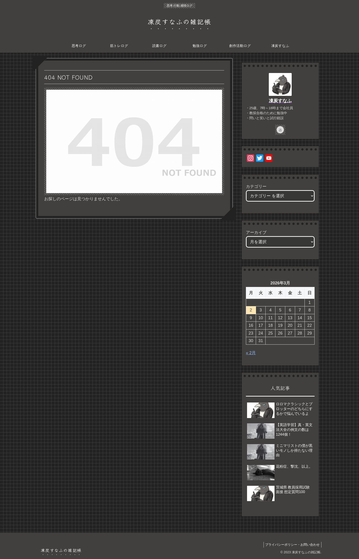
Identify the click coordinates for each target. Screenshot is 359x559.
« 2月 (251, 353)
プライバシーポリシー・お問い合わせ (291, 544)
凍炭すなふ (280, 100)
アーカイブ (256, 232)
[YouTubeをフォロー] (280, 130)
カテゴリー (256, 186)
